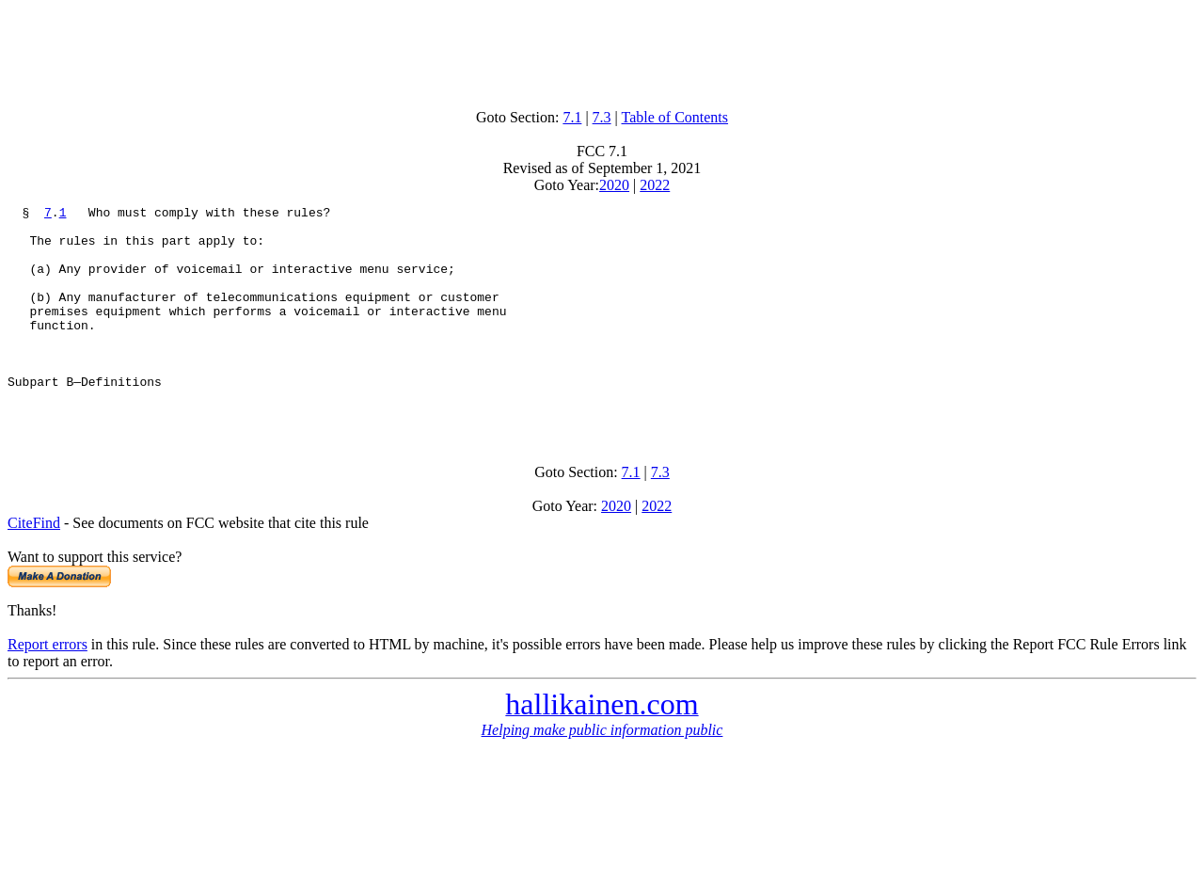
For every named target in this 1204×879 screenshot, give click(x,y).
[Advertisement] (602, 50)
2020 (614, 185)
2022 (655, 185)
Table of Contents (675, 117)
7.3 (602, 117)
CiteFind (34, 565)
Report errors (47, 687)
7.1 (571, 117)
